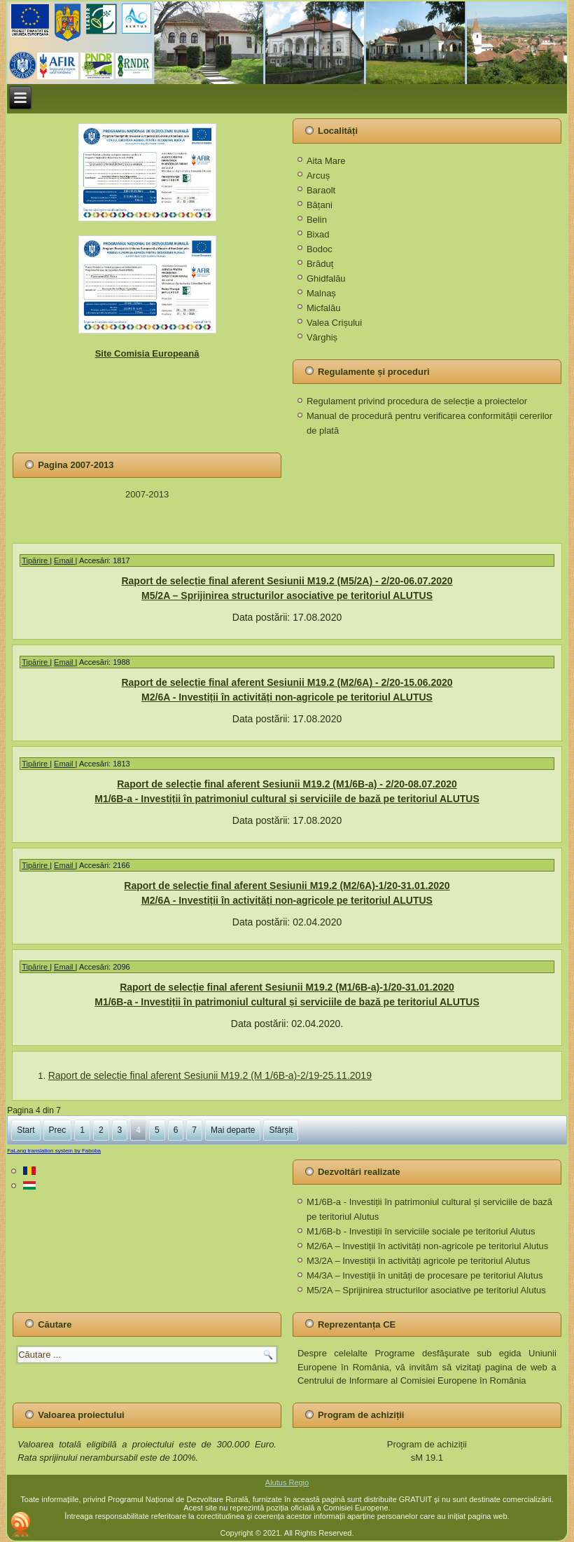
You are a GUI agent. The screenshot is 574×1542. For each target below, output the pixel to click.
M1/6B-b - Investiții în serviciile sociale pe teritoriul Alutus (421, 1231)
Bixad (318, 234)
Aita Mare (326, 161)
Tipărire (36, 560)
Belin (317, 219)
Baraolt (321, 190)
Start (25, 1130)
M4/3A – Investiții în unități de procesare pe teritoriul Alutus (424, 1275)
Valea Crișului (334, 322)
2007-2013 (147, 494)
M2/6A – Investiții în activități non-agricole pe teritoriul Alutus (427, 1246)
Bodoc (319, 249)
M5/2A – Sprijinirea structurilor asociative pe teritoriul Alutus (426, 1290)
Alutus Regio (287, 1482)
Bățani (319, 205)
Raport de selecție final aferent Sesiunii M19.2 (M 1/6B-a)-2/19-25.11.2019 (210, 1075)
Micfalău (323, 308)
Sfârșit (281, 1130)
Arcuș (318, 175)
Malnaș (321, 293)
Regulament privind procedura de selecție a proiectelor (417, 401)
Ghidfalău (326, 278)
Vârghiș (322, 337)
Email (65, 560)
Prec (57, 1130)
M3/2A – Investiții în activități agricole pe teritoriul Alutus (418, 1260)
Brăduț (320, 264)
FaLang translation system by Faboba (54, 1151)
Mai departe (233, 1130)
